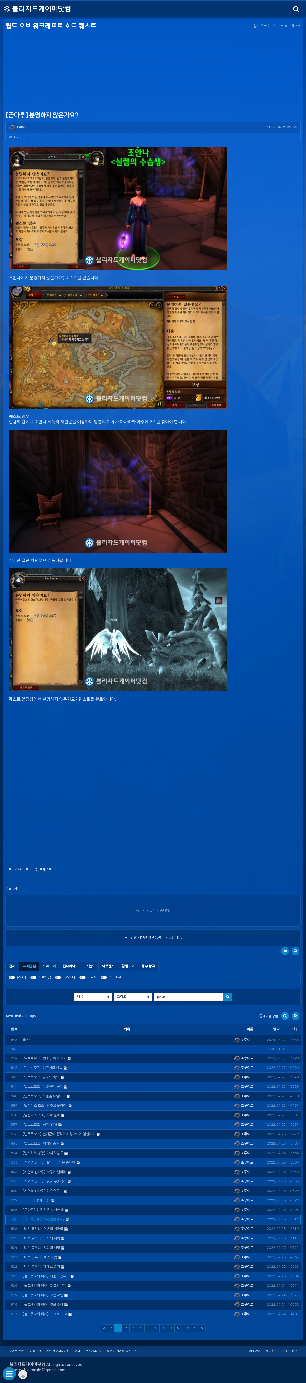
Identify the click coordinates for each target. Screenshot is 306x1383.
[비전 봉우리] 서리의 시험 (41, 1248)
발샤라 (21, 977)
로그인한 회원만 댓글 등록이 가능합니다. (153, 937)
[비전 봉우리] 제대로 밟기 (41, 1267)
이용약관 (35, 1350)
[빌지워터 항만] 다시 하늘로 (42, 1153)
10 (187, 1328)
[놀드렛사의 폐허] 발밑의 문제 (44, 1285)
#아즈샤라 (16, 869)
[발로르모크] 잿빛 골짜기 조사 (44, 1058)
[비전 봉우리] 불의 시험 (39, 1257)
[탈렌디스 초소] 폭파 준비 (41, 1115)
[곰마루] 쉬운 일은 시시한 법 (43, 1210)
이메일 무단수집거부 (88, 1350)
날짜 (276, 1029)
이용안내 (254, 1350)
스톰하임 (44, 977)
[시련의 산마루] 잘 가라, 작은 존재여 (48, 1162)
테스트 (27, 1040)
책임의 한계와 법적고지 (122, 1350)
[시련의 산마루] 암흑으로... (42, 1191)
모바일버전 (290, 1350)
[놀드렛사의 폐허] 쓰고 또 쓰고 (44, 1314)
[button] (285, 951)
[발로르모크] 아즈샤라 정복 (42, 1068)
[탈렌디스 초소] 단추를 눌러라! (44, 1105)
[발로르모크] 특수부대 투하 (42, 1087)
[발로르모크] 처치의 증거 (40, 1143)
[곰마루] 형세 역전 (36, 1200)
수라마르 (114, 977)
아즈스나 (69, 977)
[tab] (29, 966)
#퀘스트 (46, 869)
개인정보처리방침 (57, 1350)
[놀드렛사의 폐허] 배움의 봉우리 (45, 1276)
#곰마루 (32, 869)
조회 (293, 1029)
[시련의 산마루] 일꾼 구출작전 (44, 1181)
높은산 (92, 977)
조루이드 (18, 127)
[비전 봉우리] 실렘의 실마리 (42, 1229)
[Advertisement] (153, 71)
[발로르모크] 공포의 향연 (40, 1077)
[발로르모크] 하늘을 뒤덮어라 (44, 1096)
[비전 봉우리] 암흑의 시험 (41, 1238)
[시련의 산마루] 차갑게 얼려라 (44, 1172)
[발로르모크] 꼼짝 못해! (39, 1124)
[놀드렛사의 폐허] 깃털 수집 (42, 1304)
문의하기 (271, 1350)
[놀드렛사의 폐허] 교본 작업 (42, 1295)
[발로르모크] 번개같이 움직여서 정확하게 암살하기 (59, 1134)
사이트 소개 (16, 1350)
